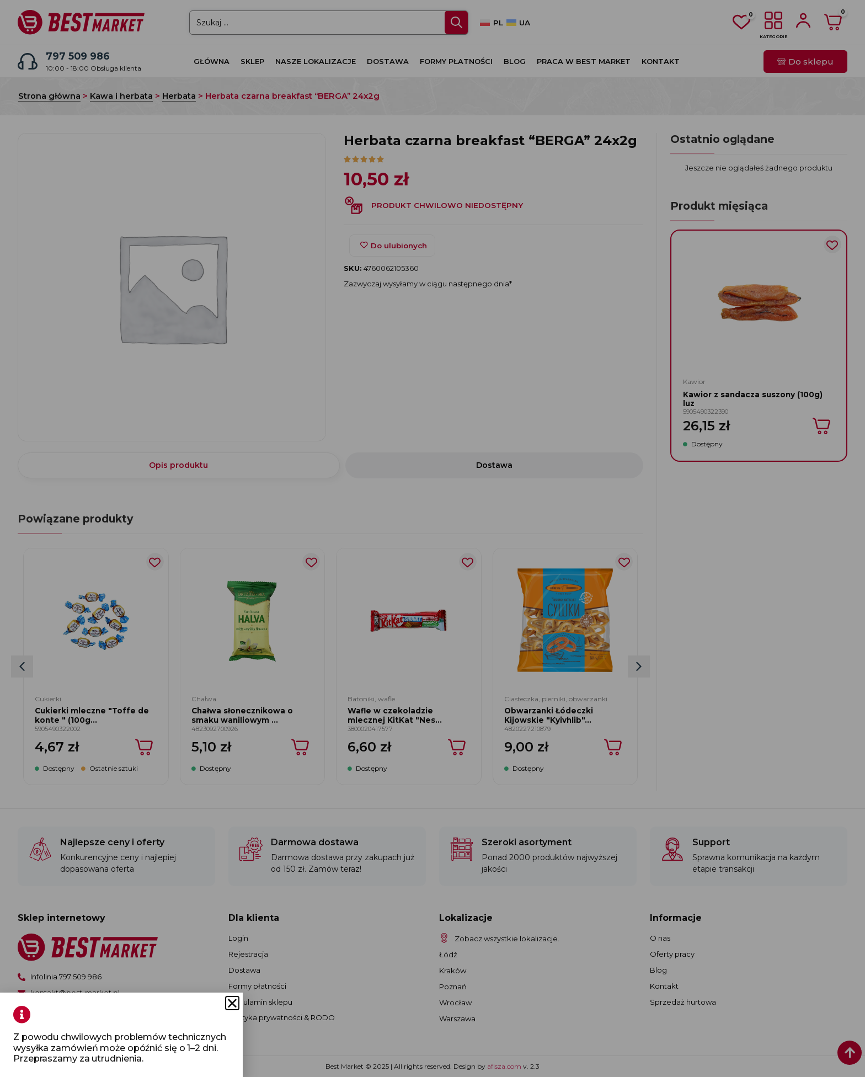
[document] (432, 538)
